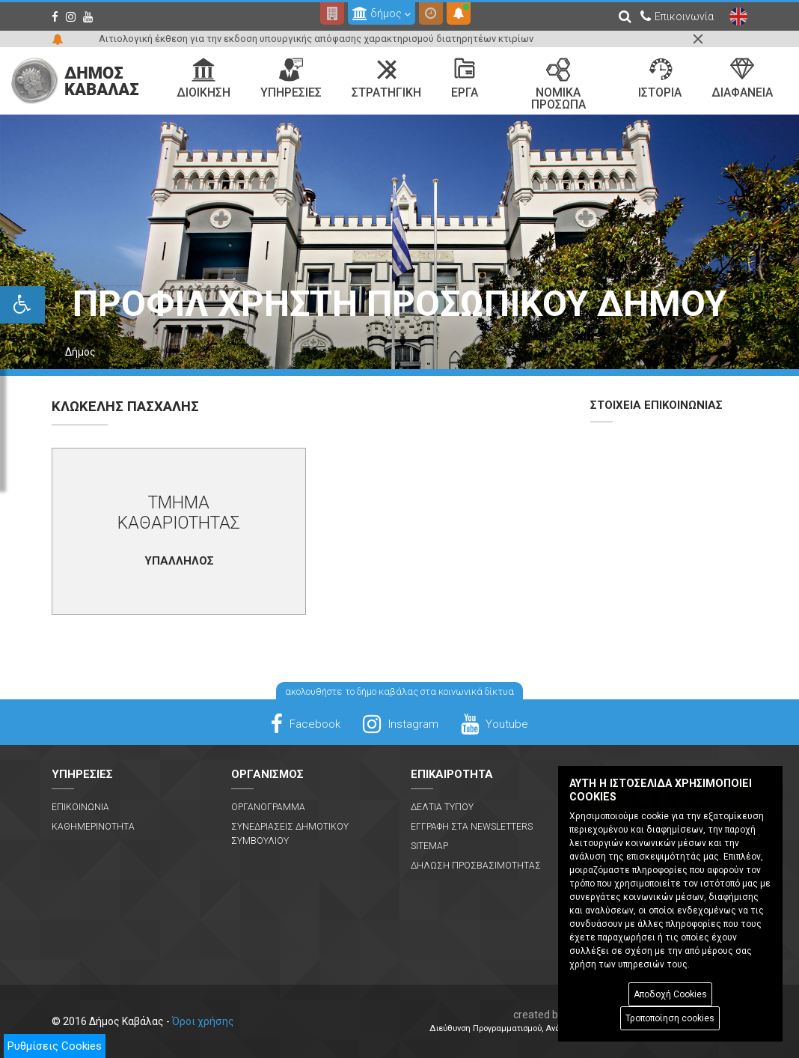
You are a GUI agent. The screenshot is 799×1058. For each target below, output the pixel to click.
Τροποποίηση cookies (669, 1018)
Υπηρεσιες (291, 79)
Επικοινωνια (80, 807)
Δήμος (80, 352)
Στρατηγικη (386, 79)
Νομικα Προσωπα (558, 85)
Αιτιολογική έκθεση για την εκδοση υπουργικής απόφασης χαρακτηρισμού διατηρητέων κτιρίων (316, 38)
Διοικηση (203, 79)
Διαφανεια (742, 79)
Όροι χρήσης (203, 1021)
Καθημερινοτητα (93, 826)
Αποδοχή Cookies (670, 994)
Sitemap (429, 846)
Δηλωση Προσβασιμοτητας (476, 865)
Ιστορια (660, 79)
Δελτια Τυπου (442, 807)
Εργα (464, 79)
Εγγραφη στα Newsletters (472, 826)
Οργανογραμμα (268, 807)
